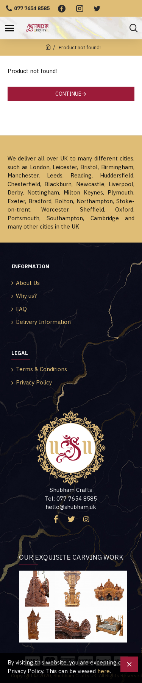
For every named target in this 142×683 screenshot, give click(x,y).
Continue (68, 93)
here (103, 671)
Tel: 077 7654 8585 (71, 498)
